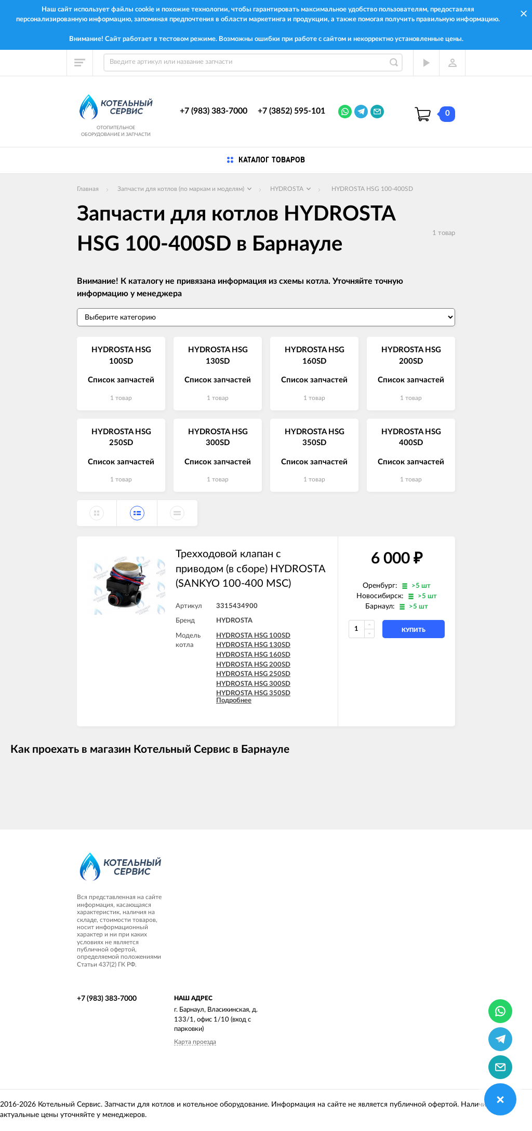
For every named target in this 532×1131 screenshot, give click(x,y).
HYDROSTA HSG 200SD (253, 664)
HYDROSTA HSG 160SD (253, 655)
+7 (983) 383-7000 (213, 111)
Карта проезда (195, 1042)
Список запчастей (121, 380)
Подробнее (233, 700)
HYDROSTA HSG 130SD (253, 645)
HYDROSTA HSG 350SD (253, 693)
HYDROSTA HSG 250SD (253, 674)
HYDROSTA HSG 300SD (253, 684)
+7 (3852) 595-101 (291, 111)
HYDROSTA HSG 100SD (253, 635)
